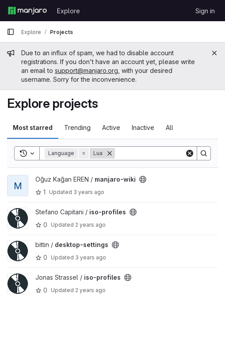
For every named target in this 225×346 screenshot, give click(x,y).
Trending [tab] (77, 127)
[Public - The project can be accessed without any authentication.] (142, 179)
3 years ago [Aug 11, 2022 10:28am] (90, 257)
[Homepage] (27, 11)
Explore (68, 11)
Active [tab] (111, 127)
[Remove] (109, 153)
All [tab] (169, 127)
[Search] (170, 153)
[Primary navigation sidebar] (11, 32)
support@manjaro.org (86, 70)
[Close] (214, 53)
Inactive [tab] (143, 127)
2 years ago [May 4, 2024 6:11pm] (90, 290)
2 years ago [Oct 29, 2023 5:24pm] (90, 224)
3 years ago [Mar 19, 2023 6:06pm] (88, 192)
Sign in (205, 11)
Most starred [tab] (33, 127)
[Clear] (189, 153)
